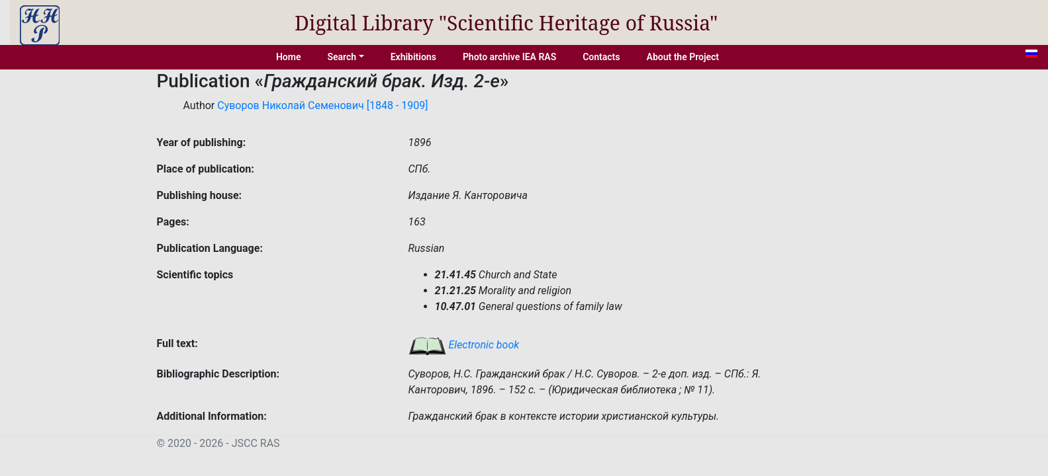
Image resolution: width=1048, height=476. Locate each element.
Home (288, 57)
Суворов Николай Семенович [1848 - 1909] (322, 105)
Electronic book (464, 344)
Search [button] (341, 57)
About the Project (683, 57)
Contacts (601, 57)
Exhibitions (413, 57)
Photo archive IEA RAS (509, 57)
